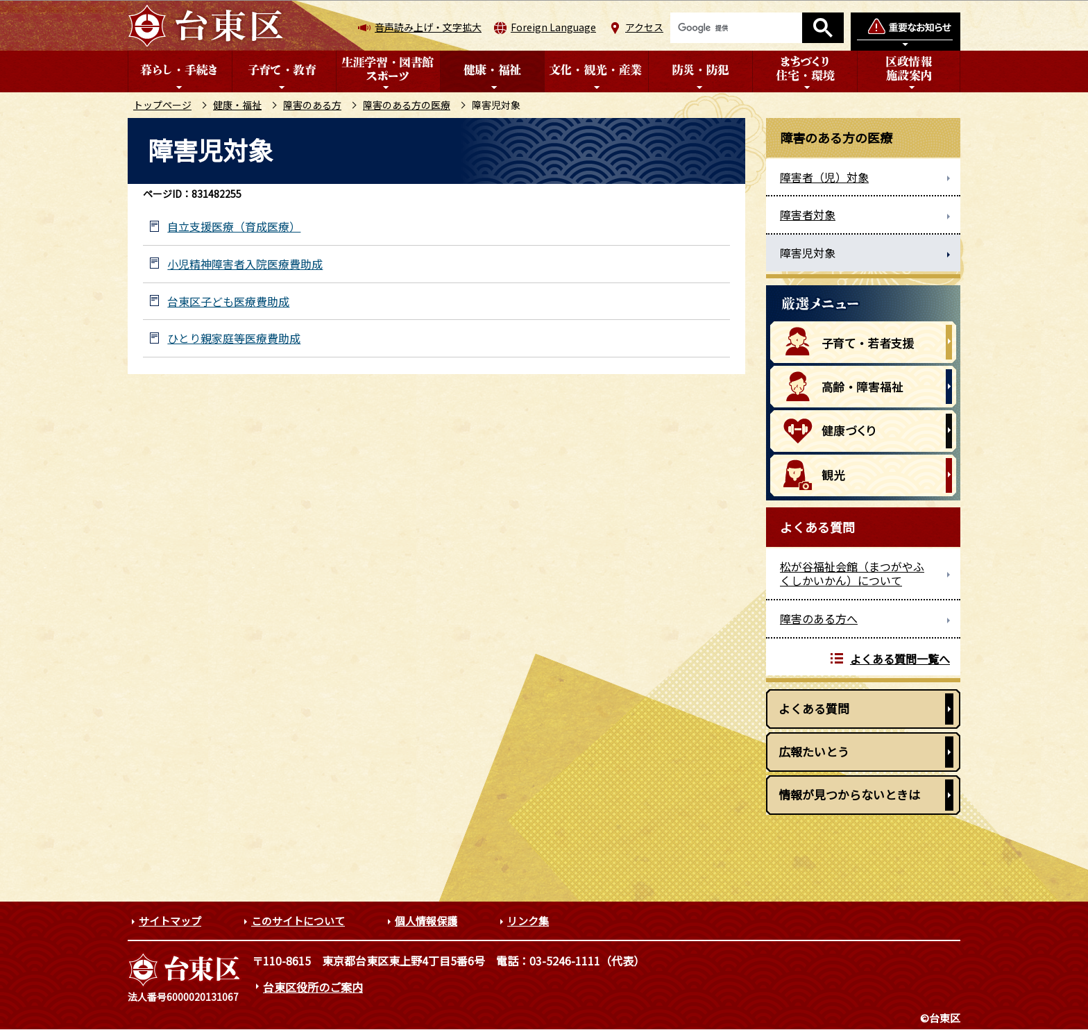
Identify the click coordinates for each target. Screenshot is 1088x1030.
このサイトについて (298, 920)
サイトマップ (170, 920)
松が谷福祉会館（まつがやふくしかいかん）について (852, 573)
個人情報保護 (426, 920)
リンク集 (528, 920)
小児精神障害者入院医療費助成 (245, 264)
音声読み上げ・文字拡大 (428, 27)
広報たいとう (814, 751)
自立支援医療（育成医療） (233, 226)
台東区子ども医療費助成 (228, 301)
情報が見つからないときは (849, 794)
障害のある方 (312, 105)
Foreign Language (553, 27)
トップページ (162, 105)
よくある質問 (814, 708)
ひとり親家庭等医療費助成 (233, 338)
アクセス (644, 27)
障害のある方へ (819, 618)
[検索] (736, 27)
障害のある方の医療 (406, 105)
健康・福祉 (237, 105)
